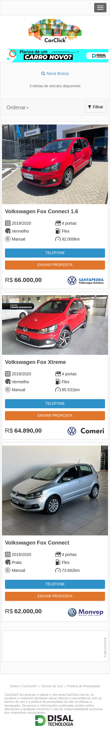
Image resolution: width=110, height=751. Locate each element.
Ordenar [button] (17, 107)
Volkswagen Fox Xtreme (35, 362)
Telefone (55, 253)
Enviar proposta (55, 265)
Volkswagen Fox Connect (37, 543)
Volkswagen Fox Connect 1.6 (41, 211)
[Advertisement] (56, 647)
